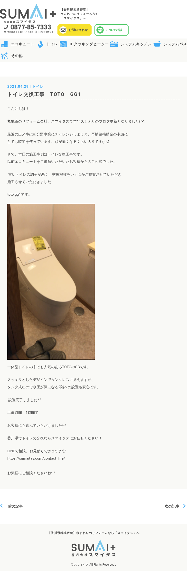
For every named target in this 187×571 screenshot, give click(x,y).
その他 (17, 56)
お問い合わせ (78, 30)
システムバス (175, 44)
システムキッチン (136, 44)
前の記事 (13, 506)
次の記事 (174, 506)
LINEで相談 (114, 30)
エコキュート (22, 44)
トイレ (52, 44)
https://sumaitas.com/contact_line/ (36, 458)
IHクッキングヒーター (89, 44)
